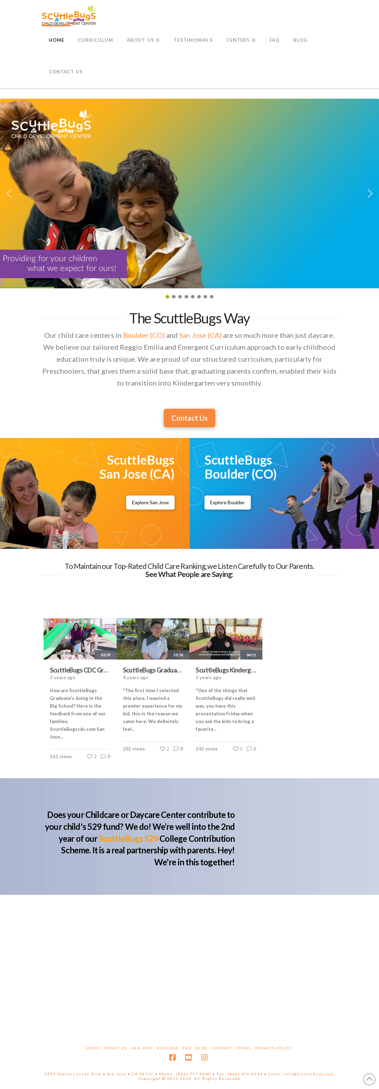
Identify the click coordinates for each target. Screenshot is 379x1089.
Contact (222, 1048)
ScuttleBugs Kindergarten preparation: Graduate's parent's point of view (226, 670)
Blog (202, 1048)
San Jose (142, 1048)
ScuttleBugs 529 (128, 838)
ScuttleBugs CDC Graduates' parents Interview (80, 670)
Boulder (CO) (144, 335)
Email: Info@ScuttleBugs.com (301, 1074)
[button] (8, 193)
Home (93, 1048)
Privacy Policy (274, 1048)
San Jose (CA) (200, 335)
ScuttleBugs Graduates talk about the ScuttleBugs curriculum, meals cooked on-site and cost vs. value (153, 670)
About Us (115, 1048)
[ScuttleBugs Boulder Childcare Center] (227, 503)
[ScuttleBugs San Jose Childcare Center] (150, 503)
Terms (243, 1048)
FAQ (187, 1048)
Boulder (167, 1048)
